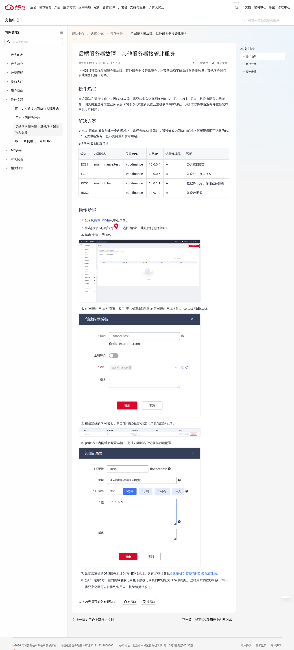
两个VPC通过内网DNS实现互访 (37, 108)
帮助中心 (78, 33)
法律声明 (276, 645)
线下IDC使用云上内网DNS (33, 141)
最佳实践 (117, 33)
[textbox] (36, 42)
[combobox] (33, 41)
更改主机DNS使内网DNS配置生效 (193, 573)
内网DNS (97, 33)
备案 (272, 7)
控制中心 (260, 7)
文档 (248, 7)
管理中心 (284, 7)
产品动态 (17, 55)
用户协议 (246, 645)
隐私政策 (261, 645)
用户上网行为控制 (27, 117)
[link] (78, 33)
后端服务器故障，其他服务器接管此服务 (158, 33)
